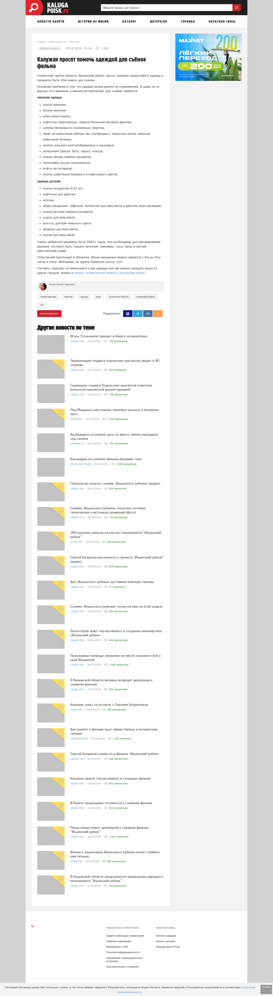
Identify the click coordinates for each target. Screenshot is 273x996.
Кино (98, 296)
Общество (77, 341)
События (76, 709)
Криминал (77, 443)
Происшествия (81, 464)
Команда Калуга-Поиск (168, 947)
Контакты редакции (166, 935)
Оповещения (79, 738)
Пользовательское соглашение (122, 966)
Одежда (84, 296)
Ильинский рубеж (145, 296)
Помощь (68, 296)
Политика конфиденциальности (123, 952)
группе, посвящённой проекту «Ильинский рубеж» (110, 273)
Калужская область (119, 296)
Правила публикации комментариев (125, 935)
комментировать (49, 313)
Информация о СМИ (117, 947)
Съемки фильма (48, 296)
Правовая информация (118, 941)
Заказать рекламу (165, 941)
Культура (76, 419)
